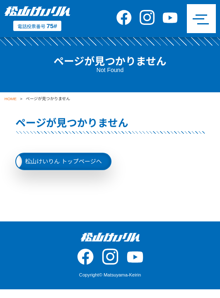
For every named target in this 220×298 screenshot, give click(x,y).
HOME (11, 98)
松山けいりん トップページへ (63, 161)
